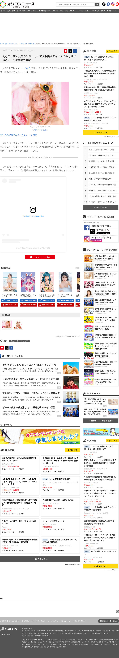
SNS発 (31, 44)
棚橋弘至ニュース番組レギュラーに (102, 190)
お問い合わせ (41, 621)
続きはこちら (41, 559)
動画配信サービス (45, 11)
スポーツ (55, 11)
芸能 (8, 11)
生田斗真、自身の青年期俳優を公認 (102, 185)
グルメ (72, 11)
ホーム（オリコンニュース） (9, 44)
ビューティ (79, 11)
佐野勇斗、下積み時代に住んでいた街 (103, 155)
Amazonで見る (11, 300)
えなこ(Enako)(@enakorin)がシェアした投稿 (33, 248)
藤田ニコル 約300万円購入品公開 (101, 173)
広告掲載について (28, 621)
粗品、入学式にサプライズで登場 (101, 150)
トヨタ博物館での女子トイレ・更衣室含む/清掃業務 (100, 119)
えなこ (27, 68)
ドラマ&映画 (21, 11)
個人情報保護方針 (80, 621)
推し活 (103, 11)
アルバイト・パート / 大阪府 (20, 463)
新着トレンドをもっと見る (101, 421)
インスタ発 (23, 341)
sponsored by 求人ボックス (72, 564)
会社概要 (3, 621)
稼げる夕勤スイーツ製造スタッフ (100, 552)
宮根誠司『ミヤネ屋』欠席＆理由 (101, 161)
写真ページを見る (41, 130)
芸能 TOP (24, 44)
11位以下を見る (100, 207)
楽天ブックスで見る (11, 305)
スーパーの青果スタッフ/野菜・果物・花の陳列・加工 (98, 58)
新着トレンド (111, 11)
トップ (3, 11)
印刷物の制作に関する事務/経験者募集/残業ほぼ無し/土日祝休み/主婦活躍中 (100, 88)
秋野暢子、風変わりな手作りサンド (102, 202)
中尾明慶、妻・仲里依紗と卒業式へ (102, 167)
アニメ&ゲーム (32, 11)
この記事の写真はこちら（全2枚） (19, 135)
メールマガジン (53, 621)
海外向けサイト (66, 621)
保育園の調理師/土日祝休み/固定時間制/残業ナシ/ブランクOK (99, 522)
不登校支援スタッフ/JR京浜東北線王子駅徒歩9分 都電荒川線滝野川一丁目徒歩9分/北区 (100, 73)
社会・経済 (64, 11)
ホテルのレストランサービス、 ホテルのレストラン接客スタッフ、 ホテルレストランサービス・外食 (100, 104)
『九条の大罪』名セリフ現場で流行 (102, 196)
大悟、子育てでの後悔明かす (100, 179)
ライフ (87, 11)
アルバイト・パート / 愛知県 (60, 484)
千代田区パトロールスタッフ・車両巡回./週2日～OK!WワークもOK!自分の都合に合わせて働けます (99, 537)
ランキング (95, 11)
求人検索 (73, 450)
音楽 (13, 11)
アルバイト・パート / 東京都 (60, 465)
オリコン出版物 (14, 621)
